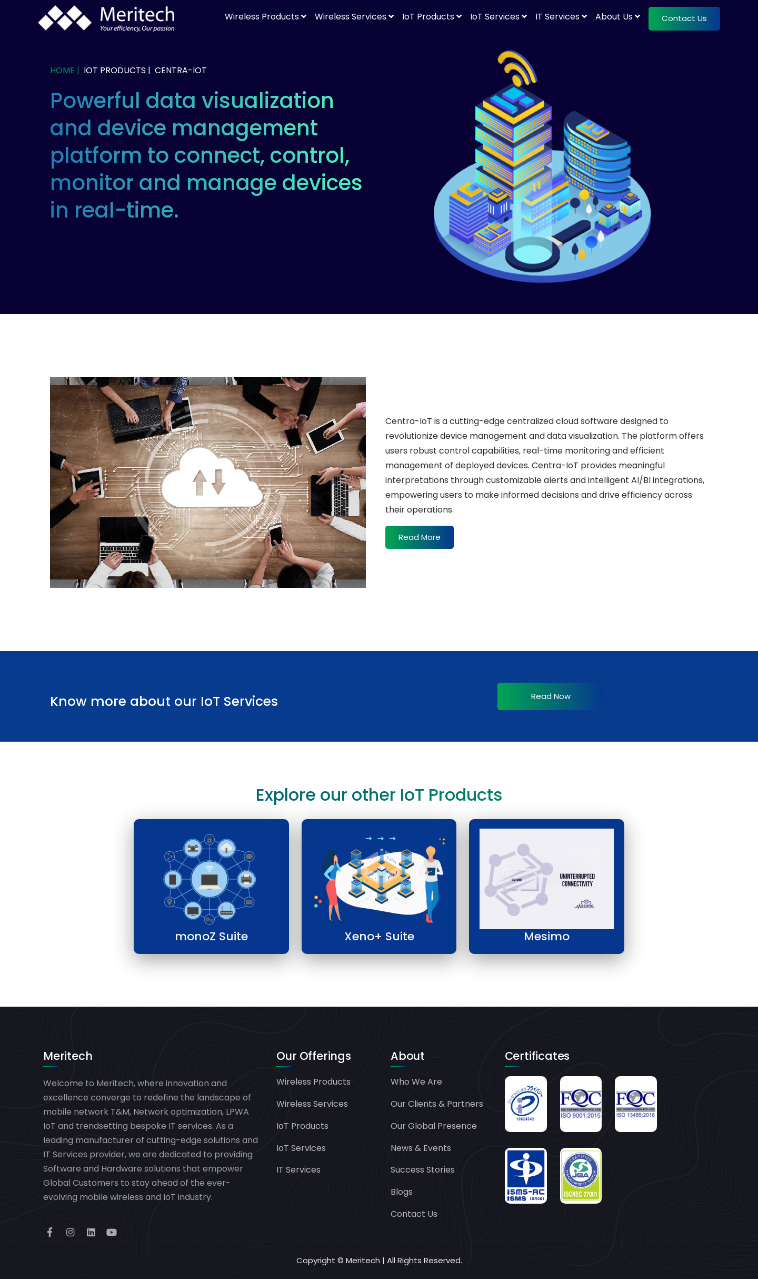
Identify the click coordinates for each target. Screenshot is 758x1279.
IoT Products (432, 17)
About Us (617, 17)
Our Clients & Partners (437, 1104)
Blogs (402, 1192)
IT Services (561, 17)
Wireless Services (354, 17)
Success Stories (423, 1170)
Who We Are (416, 1082)
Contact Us (414, 1214)
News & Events (421, 1148)
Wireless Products (265, 17)
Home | (64, 70)
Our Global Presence (434, 1126)
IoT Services (498, 17)
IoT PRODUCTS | (117, 70)
